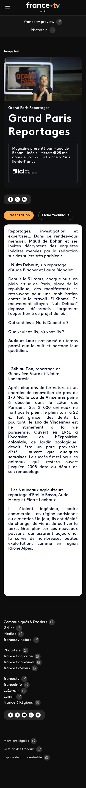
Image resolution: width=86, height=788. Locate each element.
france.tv (11, 679)
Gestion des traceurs (19, 749)
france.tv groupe (18, 656)
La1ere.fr (11, 691)
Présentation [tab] (19, 215)
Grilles (9, 628)
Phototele (39, 30)
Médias (10, 634)
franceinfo (13, 685)
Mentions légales (16, 741)
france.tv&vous (17, 668)
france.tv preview (39, 22)
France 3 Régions (18, 702)
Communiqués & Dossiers (25, 622)
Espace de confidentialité (23, 757)
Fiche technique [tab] (55, 215)
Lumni (9, 697)
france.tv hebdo (17, 640)
